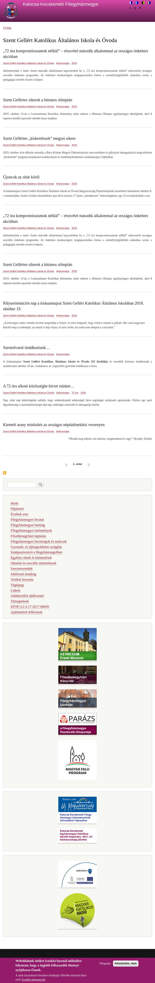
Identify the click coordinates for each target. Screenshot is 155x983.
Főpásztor (17, 509)
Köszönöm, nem (126, 966)
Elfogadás (105, 966)
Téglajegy (17, 585)
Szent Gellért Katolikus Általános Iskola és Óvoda (28, 63)
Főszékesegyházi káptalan (28, 536)
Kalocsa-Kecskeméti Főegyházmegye (60, 4)
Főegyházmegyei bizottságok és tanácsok (39, 541)
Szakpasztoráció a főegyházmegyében (36, 552)
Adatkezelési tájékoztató (27, 596)
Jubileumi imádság (23, 574)
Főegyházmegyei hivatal (27, 519)
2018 (74, 315)
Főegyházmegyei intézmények (31, 530)
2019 (74, 63)
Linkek (15, 590)
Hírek (14, 503)
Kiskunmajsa (62, 63)
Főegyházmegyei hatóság (28, 525)
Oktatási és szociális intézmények (33, 563)
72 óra (75, 392)
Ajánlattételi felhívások (26, 612)
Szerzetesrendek (22, 568)
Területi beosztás (22, 579)
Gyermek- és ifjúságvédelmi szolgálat (36, 547)
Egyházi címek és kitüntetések (31, 558)
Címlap (7, 27)
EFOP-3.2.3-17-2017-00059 (30, 607)
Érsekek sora (19, 514)
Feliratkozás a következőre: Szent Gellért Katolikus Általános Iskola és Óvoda (4, 473)
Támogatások (20, 601)
